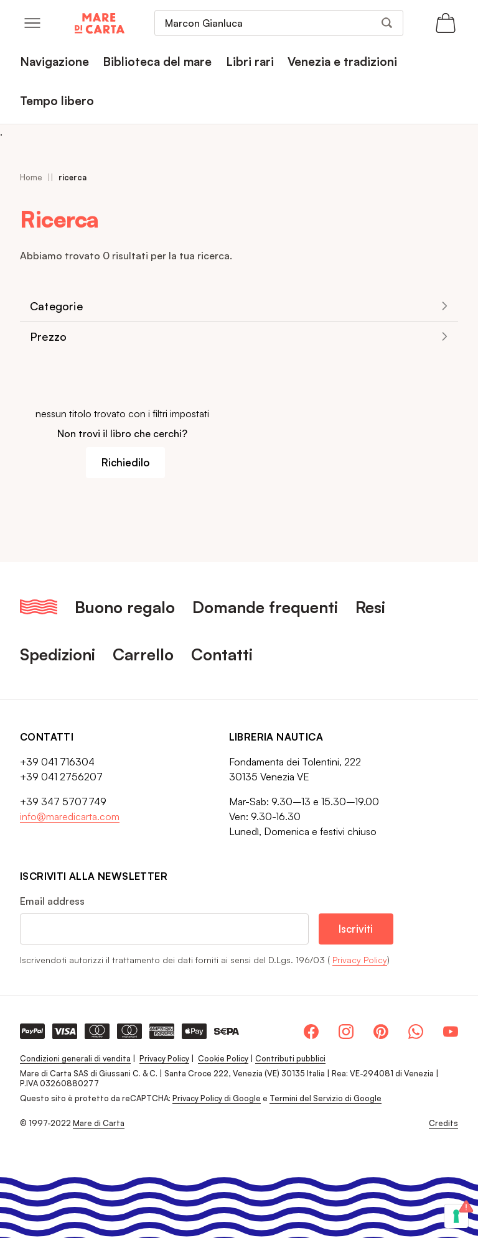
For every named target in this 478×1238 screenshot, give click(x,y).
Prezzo (48, 336)
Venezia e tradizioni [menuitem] (342, 61)
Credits (443, 1123)
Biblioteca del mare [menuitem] (157, 61)
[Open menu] (32, 23)
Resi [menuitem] (370, 607)
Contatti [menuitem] (222, 654)
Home (31, 177)
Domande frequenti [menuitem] (265, 607)
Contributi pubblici (290, 1058)
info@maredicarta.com (70, 816)
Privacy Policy (359, 959)
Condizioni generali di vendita (75, 1058)
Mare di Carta (98, 1123)
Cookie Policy (223, 1058)
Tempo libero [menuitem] (57, 100)
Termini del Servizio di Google (325, 1098)
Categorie (56, 306)
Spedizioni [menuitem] (57, 654)
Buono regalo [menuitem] (125, 607)
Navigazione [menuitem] (54, 61)
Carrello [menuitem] (143, 654)
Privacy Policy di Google (216, 1098)
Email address (52, 901)
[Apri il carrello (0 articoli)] (445, 23)
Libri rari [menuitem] (250, 61)
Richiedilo (125, 462)
